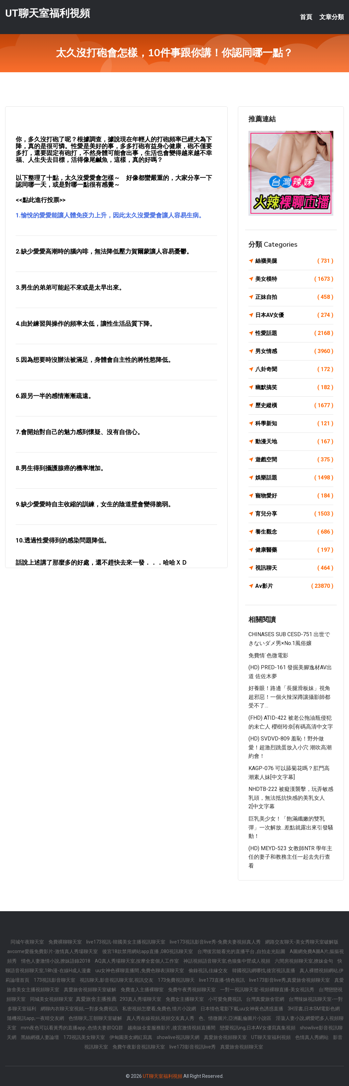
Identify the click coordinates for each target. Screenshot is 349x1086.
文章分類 (331, 17)
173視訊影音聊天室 (55, 980)
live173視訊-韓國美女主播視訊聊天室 (126, 942)
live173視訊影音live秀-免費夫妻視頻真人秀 (216, 942)
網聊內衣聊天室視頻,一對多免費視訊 (80, 1008)
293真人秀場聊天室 (141, 999)
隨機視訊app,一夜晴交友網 (36, 1018)
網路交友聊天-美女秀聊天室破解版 (301, 942)
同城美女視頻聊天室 (52, 999)
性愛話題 (294, 333)
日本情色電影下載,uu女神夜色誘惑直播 (242, 1008)
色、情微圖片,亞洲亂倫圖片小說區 (235, 1018)
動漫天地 (294, 441)
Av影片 (294, 586)
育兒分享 (294, 514)
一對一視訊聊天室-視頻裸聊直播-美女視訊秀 (267, 989)
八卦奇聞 (294, 369)
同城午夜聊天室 (28, 942)
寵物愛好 (294, 496)
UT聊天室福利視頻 (47, 13)
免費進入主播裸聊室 (143, 989)
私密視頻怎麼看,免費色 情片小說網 (159, 1008)
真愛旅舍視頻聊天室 (226, 1037)
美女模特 (294, 279)
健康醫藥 (294, 550)
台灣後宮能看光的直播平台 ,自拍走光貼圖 (241, 951)
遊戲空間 (294, 459)
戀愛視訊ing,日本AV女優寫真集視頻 (258, 1027)
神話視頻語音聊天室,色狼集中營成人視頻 (227, 961)
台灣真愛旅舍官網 (265, 999)
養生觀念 (294, 532)
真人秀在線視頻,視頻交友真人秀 (160, 1018)
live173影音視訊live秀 (193, 1047)
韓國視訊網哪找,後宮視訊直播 (264, 970)
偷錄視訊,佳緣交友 (208, 970)
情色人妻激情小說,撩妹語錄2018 (56, 961)
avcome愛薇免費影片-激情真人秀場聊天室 (53, 951)
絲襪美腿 (294, 261)
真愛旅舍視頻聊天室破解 (90, 989)
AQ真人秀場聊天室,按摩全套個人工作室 (137, 961)
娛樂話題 (294, 478)
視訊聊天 (294, 568)
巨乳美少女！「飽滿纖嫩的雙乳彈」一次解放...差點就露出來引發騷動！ (290, 827)
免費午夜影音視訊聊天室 (139, 1047)
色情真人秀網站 (312, 1037)
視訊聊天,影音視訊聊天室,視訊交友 (117, 980)
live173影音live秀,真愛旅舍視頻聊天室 (290, 980)
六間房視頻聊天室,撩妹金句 (304, 961)
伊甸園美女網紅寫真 (131, 1037)
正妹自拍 (294, 297)
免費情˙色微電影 (268, 655)
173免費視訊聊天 (177, 980)
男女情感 (294, 351)
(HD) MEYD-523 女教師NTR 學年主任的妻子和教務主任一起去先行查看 (290, 857)
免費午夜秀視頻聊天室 (192, 989)
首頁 (306, 17)
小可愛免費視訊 (225, 999)
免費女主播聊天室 (185, 999)
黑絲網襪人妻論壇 (40, 1037)
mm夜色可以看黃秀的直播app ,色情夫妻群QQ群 (72, 1027)
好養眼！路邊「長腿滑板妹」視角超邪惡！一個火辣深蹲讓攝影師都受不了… (289, 697)
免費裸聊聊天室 (65, 942)
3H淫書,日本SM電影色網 (314, 1008)
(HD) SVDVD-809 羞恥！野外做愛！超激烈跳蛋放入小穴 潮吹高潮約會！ (290, 747)
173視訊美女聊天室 (84, 1037)
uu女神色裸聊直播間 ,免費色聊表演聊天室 (140, 970)
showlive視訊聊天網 (178, 1037)
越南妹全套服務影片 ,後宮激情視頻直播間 (171, 1027)
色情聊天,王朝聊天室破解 (96, 1018)
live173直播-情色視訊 (222, 980)
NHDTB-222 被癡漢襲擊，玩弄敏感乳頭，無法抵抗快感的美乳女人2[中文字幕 (290, 798)
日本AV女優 (294, 315)
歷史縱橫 (294, 405)
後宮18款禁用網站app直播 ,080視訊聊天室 (148, 951)
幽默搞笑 (294, 387)
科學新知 (294, 423)
